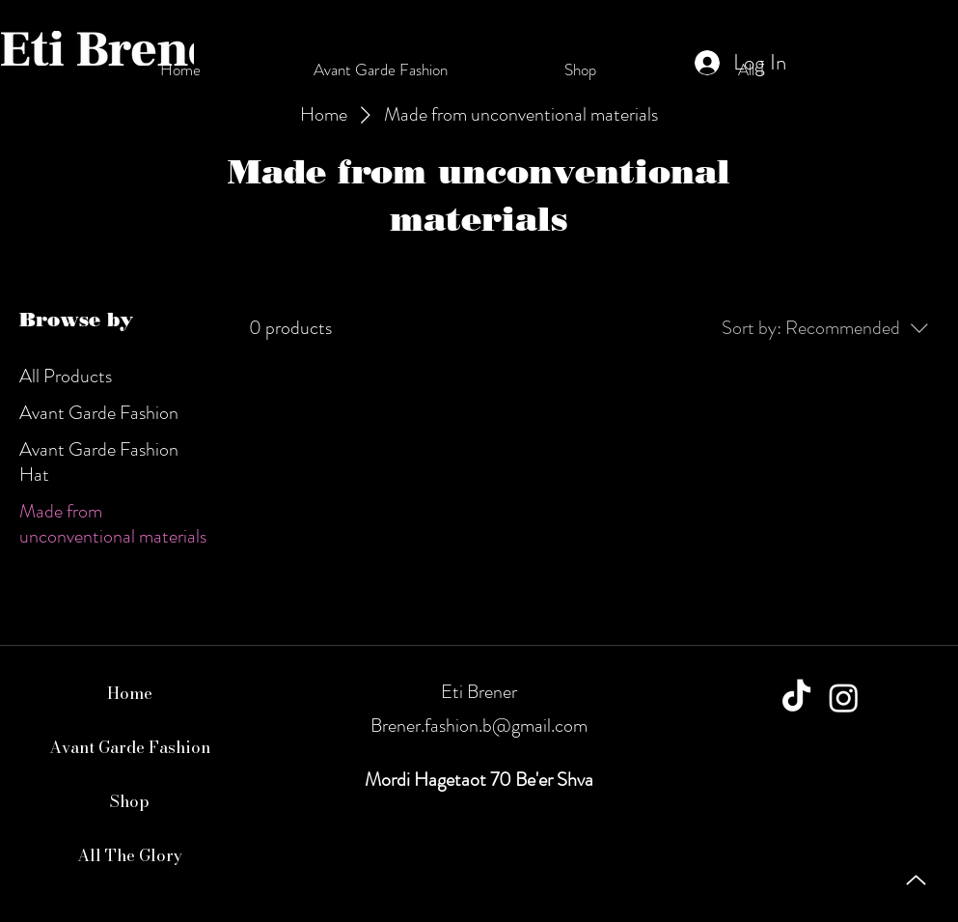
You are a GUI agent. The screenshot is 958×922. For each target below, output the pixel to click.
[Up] (916, 880)
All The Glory (129, 855)
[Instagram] (843, 697)
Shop (130, 801)
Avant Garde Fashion (130, 747)
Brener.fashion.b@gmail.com (479, 726)
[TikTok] (796, 697)
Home (129, 693)
